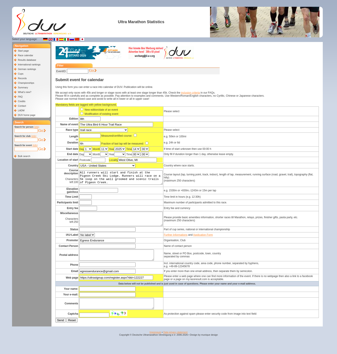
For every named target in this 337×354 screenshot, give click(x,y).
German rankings (27, 69)
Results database (27, 60)
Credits (21, 101)
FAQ (20, 96)
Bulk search (24, 156)
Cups (20, 73)
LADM (21, 110)
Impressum (155, 338)
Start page (23, 50)
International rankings (29, 64)
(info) (36, 127)
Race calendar (25, 55)
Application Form (212, 237)
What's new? (24, 92)
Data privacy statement (175, 338)
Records (22, 78)
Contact (22, 106)
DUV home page (26, 115)
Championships (26, 83)
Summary (23, 87)
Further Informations (185, 237)
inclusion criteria (190, 92)
